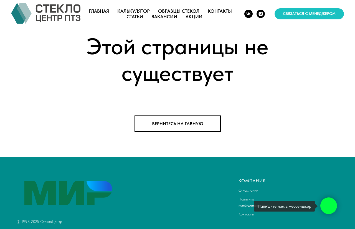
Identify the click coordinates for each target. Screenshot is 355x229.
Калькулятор (133, 11)
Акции (194, 16)
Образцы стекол (178, 11)
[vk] (248, 14)
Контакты (220, 11)
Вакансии (164, 16)
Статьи (134, 16)
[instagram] (261, 14)
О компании (248, 190)
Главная (99, 11)
